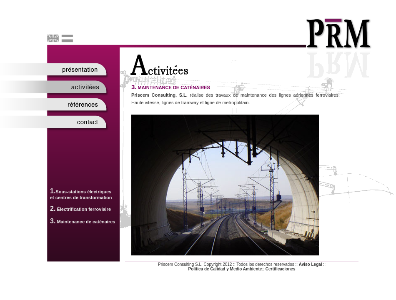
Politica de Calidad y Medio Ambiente (225, 269)
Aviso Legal (310, 264)
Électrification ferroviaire (84, 209)
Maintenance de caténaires (86, 221)
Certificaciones (281, 269)
